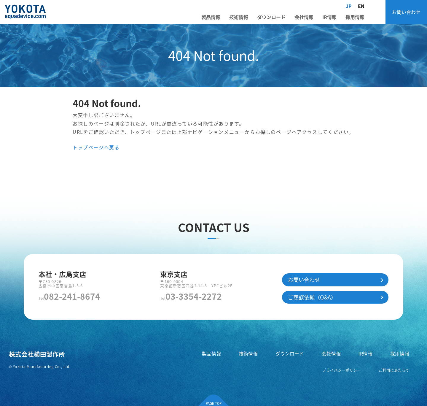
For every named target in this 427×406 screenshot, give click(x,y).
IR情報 (329, 16)
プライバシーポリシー (341, 370)
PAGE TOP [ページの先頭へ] (214, 403)
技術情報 (238, 16)
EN (361, 5)
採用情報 (354, 16)
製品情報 (210, 16)
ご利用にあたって (394, 370)
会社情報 (303, 16)
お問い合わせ (406, 11)
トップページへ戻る (96, 147)
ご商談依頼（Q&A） (312, 297)
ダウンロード (271, 16)
